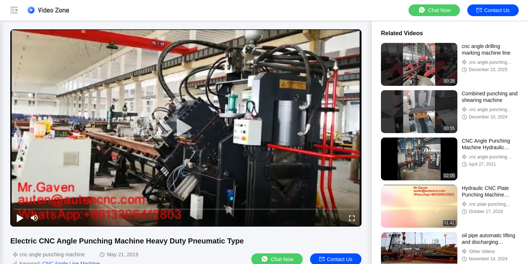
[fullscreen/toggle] (352, 217)
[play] (186, 128)
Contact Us (493, 10)
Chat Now (434, 10)
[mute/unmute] (34, 217)
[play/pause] (19, 217)
